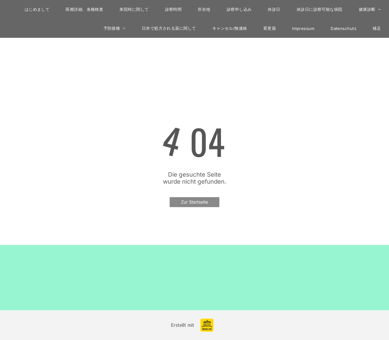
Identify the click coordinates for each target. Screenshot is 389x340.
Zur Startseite (194, 202)
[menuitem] (37, 9)
